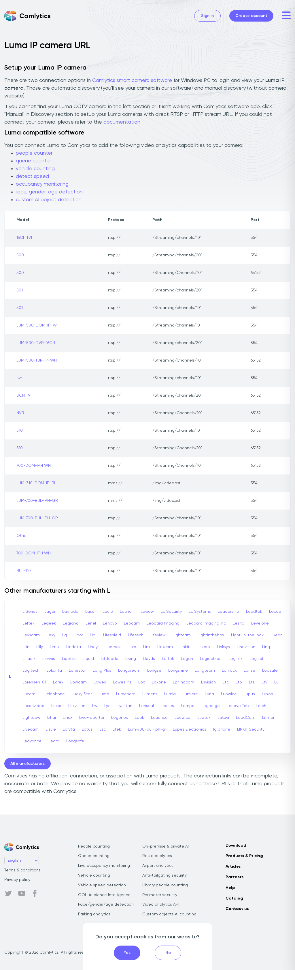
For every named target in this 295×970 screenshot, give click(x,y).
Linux (67, 718)
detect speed (32, 176)
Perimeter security (159, 895)
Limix (54, 647)
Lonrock (229, 671)
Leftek (28, 623)
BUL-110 (23, 571)
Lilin (25, 647)
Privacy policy (17, 880)
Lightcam (182, 635)
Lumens (149, 694)
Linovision (246, 647)
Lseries (167, 706)
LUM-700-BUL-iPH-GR (37, 501)
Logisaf (256, 659)
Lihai (51, 718)
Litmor (268, 718)
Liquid (88, 659)
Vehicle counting (94, 875)
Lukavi (223, 718)
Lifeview (158, 635)
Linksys (223, 647)
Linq (266, 647)
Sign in (207, 16)
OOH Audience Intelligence (104, 895)
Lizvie (51, 729)
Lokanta (54, 671)
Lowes (100, 682)
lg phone (221, 729)
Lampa (187, 706)
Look (139, 718)
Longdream (129, 671)
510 (19, 431)
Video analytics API (160, 904)
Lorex (58, 682)
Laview (147, 612)
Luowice (229, 694)
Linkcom (165, 647)
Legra (53, 741)
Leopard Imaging (163, 623)
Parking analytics (94, 914)
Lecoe (275, 612)
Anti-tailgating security (164, 875)
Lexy (51, 635)
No (168, 953)
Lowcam (78, 682)
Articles (233, 867)
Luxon (267, 694)
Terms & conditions (22, 870)
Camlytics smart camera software (132, 80)
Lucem (28, 694)
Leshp (238, 623)
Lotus (87, 729)
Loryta (69, 729)
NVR (20, 413)
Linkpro (203, 647)
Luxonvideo (33, 706)
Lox (141, 682)
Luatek (204, 718)
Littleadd (109, 659)
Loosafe (270, 671)
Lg (64, 635)
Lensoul (146, 706)
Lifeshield (112, 635)
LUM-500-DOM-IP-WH (37, 325)
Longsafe (75, 741)
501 (19, 290)
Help (230, 888)
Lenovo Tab (238, 706)
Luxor (56, 706)
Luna (209, 694)
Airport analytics (157, 866)
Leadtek (254, 612)
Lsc (102, 729)
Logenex (119, 718)
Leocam (132, 623)
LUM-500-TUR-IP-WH (36, 360)
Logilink (235, 659)
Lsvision (208, 682)
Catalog (234, 898)
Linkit (185, 647)
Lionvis (48, 659)
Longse (154, 671)
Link (146, 647)
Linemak (113, 647)
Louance (159, 718)
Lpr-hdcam (183, 682)
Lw (94, 706)
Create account (251, 16)
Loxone (159, 682)
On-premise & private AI (165, 846)
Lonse (249, 671)
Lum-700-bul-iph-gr (147, 729)
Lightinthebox (211, 635)
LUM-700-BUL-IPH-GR (37, 518)
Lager (49, 612)
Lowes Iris (122, 682)
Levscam (31, 635)
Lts (252, 682)
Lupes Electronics (189, 729)
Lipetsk (69, 659)
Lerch (261, 706)
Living (130, 659)
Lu (276, 682)
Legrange (210, 706)
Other (22, 536)
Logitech (30, 671)
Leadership (228, 612)
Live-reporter (91, 718)
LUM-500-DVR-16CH (35, 343)
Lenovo (110, 623)
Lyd (107, 706)
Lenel (91, 623)
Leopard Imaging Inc (206, 623)
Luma (104, 694)
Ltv (264, 682)
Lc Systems (200, 612)
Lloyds (149, 659)
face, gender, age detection (49, 192)
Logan (187, 659)
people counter (34, 153)
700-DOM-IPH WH (33, 466)
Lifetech (135, 635)
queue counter (33, 161)
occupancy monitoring (42, 184)
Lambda (70, 612)
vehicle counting (35, 168)
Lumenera (125, 694)
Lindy (93, 647)
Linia (132, 647)
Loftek (168, 659)
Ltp (239, 682)
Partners (234, 877)
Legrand (71, 623)
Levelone (260, 623)
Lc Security (171, 612)
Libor (78, 635)
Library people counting (165, 885)
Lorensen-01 (34, 682)
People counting (94, 846)
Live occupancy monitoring (104, 866)
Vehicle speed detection (102, 885)
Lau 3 (108, 612)
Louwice (182, 718)
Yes (127, 953)
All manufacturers (27, 764)
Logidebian (211, 659)
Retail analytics (157, 856)
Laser (90, 612)
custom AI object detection (49, 199)
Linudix (28, 659)
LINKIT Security (250, 729)
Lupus (249, 694)
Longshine (178, 671)
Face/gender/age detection (106, 904)
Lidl (93, 635)
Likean (277, 635)
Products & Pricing (244, 856)
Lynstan (125, 706)
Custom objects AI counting (169, 914)
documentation (121, 122)
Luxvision (76, 706)
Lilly (39, 647)
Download (236, 846)
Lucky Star (82, 694)
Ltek (117, 729)
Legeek (48, 623)
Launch (127, 612)
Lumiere (190, 694)
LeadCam (245, 718)
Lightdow (31, 718)
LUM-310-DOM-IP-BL (36, 483)
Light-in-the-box (247, 635)
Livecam (30, 729)
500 (20, 255)
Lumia (170, 694)
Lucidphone (53, 694)
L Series (29, 612)
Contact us (237, 909)
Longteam (205, 671)
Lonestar (77, 671)
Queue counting (93, 856)
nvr (19, 378)
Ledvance (31, 741)
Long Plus (102, 671)
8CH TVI (23, 395)
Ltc (226, 682)
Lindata (73, 647)
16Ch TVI (24, 238)
